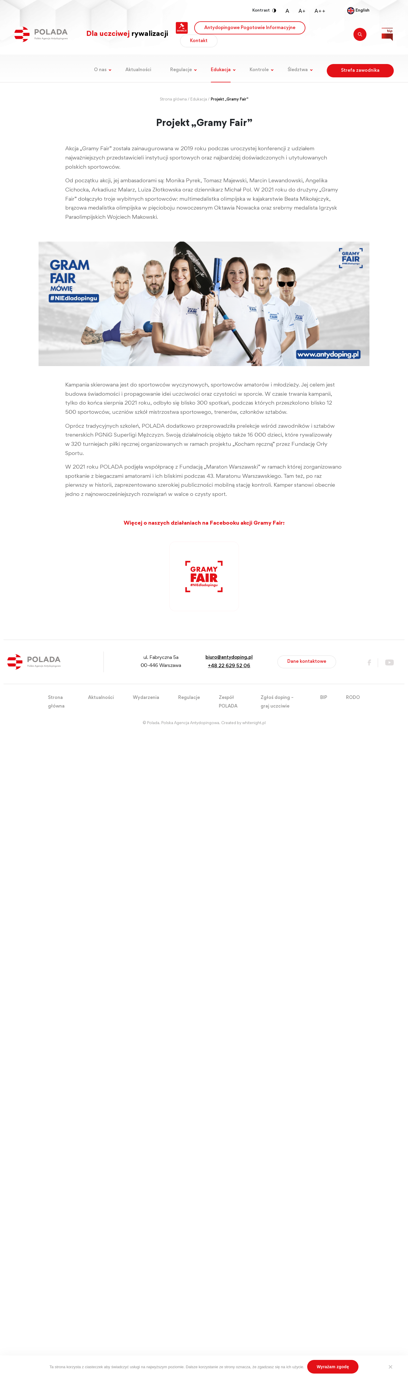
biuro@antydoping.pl (229, 657)
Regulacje (181, 70)
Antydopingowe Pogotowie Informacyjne (249, 28)
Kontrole (259, 70)
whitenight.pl (254, 723)
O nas (100, 70)
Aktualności (138, 70)
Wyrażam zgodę (333, 1366)
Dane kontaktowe (306, 662)
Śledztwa (298, 70)
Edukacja (221, 70)
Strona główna (173, 99)
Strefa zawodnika (360, 70)
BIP (323, 698)
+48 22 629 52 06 (229, 666)
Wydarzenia (146, 698)
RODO (353, 698)
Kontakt (199, 41)
